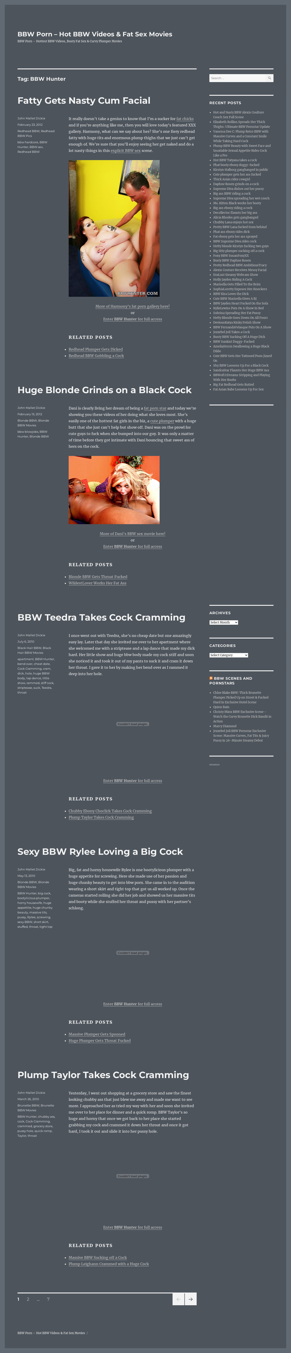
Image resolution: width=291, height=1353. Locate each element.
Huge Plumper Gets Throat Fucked (100, 1040)
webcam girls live (214, 764)
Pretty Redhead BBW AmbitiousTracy (240, 265)
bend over (25, 664)
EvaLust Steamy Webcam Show (235, 275)
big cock (44, 893)
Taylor (22, 1135)
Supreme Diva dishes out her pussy (238, 189)
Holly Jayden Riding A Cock (232, 280)
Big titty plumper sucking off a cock (238, 251)
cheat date (42, 664)
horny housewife (30, 903)
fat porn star (155, 408)
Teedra (46, 687)
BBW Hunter (44, 659)
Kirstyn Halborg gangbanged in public (240, 170)
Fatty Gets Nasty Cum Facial (84, 100)
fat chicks (185, 118)
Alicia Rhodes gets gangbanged (235, 217)
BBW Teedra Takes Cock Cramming (102, 617)
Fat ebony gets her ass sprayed (235, 237)
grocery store (43, 1126)
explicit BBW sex (126, 150)
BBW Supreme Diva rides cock (234, 241)
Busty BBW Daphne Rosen (232, 260)
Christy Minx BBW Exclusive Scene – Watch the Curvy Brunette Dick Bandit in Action (242, 716)
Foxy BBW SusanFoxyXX (231, 256)
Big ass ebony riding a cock (232, 208)
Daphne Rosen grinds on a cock (236, 184)
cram (46, 668)
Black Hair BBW (29, 648)
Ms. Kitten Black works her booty (237, 203)
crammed (25, 1126)
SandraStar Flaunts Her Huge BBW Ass (241, 370)
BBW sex (36, 147)
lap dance (33, 678)
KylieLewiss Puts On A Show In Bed (238, 308)
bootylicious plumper (33, 898)
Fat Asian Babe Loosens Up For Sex (238, 389)
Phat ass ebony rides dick (231, 232)
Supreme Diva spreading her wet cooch (241, 198)
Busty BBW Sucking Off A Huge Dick (239, 337)
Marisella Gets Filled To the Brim (237, 284)
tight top (46, 926)
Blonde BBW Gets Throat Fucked (98, 576)
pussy (22, 917)
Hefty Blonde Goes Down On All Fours (240, 318)
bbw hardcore (28, 142)
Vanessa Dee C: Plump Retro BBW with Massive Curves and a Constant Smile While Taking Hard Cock (240, 136)
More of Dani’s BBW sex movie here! (133, 533)
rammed (33, 683)
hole (28, 673)
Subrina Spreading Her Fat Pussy (237, 313)
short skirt (41, 922)
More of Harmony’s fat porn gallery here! (132, 306)
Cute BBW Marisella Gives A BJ (235, 299)
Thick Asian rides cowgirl (231, 179)
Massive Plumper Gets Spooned (97, 1034)
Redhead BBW (29, 131)
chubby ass (46, 1116)
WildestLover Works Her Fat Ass (97, 583)
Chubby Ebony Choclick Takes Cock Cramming (110, 811)
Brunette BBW (28, 1105)
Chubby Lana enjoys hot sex (233, 222)
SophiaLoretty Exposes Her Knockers (240, 289)
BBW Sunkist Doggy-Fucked (233, 342)
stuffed (23, 926)
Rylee (31, 917)
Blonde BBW (27, 420)
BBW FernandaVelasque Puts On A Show (242, 327)
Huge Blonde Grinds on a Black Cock (105, 389)
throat (22, 692)
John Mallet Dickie (31, 118)
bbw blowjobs (28, 431)
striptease (25, 687)
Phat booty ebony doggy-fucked (236, 165)
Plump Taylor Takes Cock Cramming (101, 817)
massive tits (38, 912)
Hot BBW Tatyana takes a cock (235, 160)
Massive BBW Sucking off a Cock (98, 1257)
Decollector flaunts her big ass (235, 213)
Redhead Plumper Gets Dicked (96, 349)
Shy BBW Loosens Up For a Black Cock (240, 365)
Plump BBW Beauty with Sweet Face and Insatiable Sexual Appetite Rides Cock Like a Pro (242, 150)
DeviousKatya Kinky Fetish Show (237, 322)
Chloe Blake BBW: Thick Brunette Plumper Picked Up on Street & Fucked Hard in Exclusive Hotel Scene (240, 697)
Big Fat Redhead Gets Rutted (233, 385)
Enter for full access (132, 319)
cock (21, 1121)
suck (36, 687)
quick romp (43, 1131)
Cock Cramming (30, 668)
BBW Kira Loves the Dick (231, 294)
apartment (26, 659)
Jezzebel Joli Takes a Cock (231, 332)
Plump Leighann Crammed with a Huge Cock (109, 1264)
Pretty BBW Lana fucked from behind (240, 227)
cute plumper (162, 421)
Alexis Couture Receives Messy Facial (239, 270)
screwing (43, 917)
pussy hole (25, 1131)
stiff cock (47, 683)
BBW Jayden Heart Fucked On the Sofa (240, 303)
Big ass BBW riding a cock (232, 194)
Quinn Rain (221, 707)
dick (21, 673)
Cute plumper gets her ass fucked (237, 174)
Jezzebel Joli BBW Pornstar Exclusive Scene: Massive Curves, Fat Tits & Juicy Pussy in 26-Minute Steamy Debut (241, 735)
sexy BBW (25, 922)
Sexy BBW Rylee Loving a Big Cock (100, 851)
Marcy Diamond (224, 726)
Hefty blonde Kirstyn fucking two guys (241, 246)
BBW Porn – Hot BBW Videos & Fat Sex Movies (95, 34)
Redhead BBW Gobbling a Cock (96, 355)
